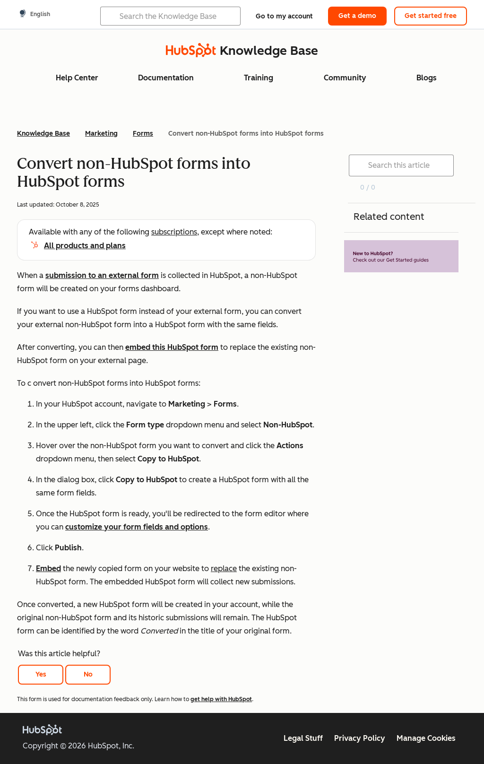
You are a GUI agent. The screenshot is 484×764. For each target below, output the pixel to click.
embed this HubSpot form (171, 347)
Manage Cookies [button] (426, 738)
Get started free (431, 16)
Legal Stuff (303, 738)
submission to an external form (102, 275)
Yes (40, 674)
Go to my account (284, 16)
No (88, 674)
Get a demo (357, 16)
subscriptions (174, 231)
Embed (48, 568)
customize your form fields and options (136, 526)
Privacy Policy (359, 738)
